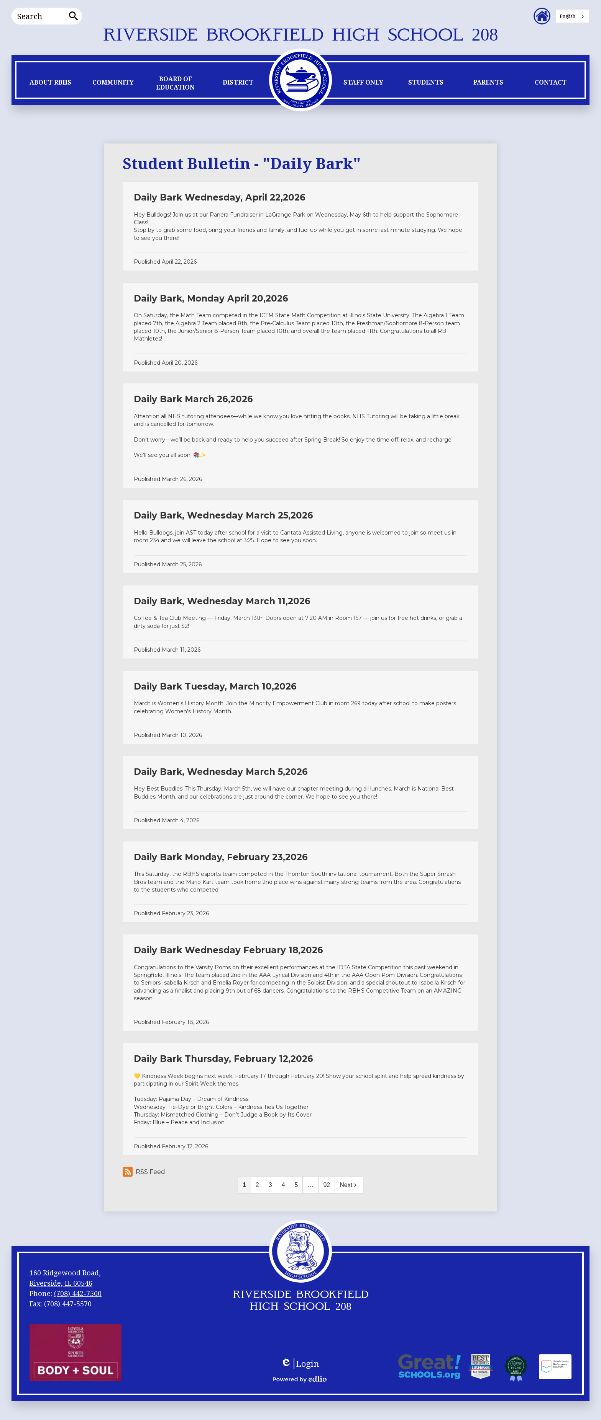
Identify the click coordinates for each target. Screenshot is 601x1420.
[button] (50, 84)
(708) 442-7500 (78, 1293)
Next (349, 1185)
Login (300, 1363)
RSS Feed (144, 1172)
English (567, 16)
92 (326, 1185)
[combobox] (573, 16)
